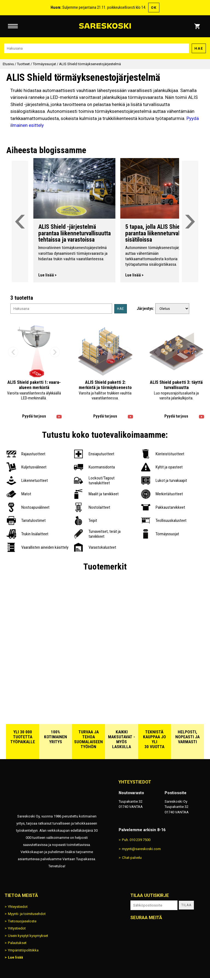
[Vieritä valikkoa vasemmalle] (20, 221)
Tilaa (186, 905)
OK (154, 7)
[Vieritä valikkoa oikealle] (190, 221)
